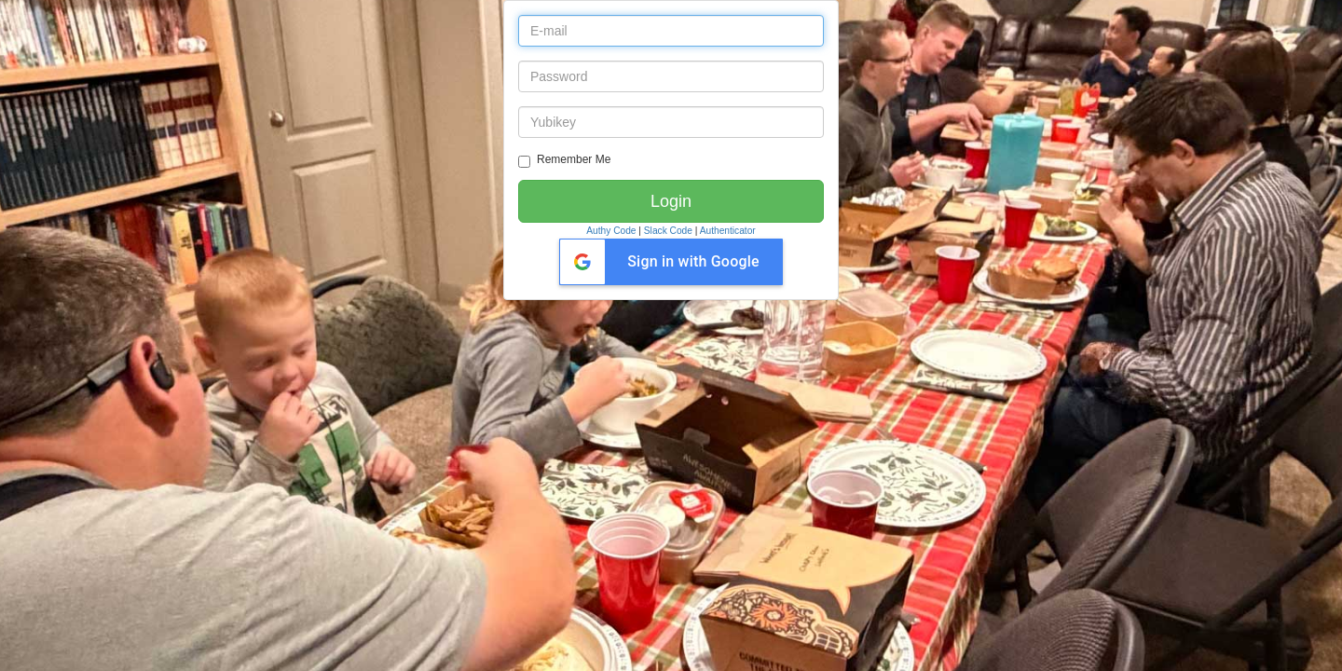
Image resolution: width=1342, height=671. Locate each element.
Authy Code (611, 231)
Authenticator (728, 231)
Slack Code (668, 231)
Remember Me (564, 160)
